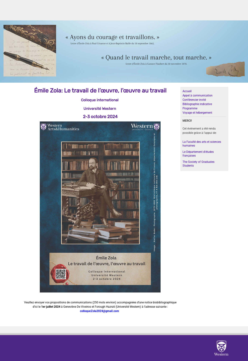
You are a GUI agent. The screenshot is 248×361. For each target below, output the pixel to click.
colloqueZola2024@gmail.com (99, 311)
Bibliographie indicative (197, 104)
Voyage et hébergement (197, 112)
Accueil (187, 91)
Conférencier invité (194, 99)
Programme (190, 108)
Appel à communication (197, 95)
